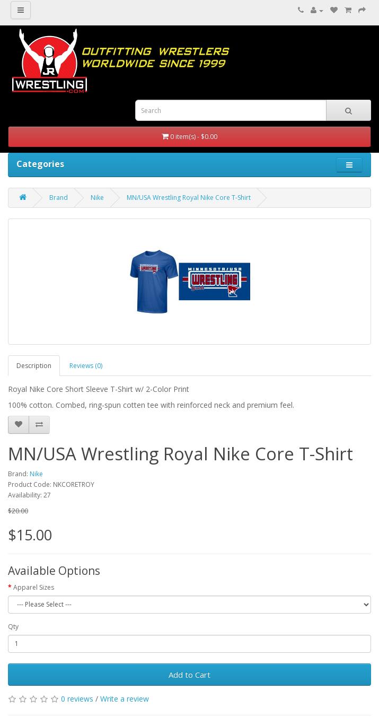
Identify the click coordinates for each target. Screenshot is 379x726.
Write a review (124, 699)
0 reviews (77, 699)
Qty (13, 626)
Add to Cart (189, 674)
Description (33, 365)
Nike (97, 197)
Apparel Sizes (33, 587)
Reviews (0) (85, 365)
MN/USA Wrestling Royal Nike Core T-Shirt (189, 197)
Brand (58, 197)
